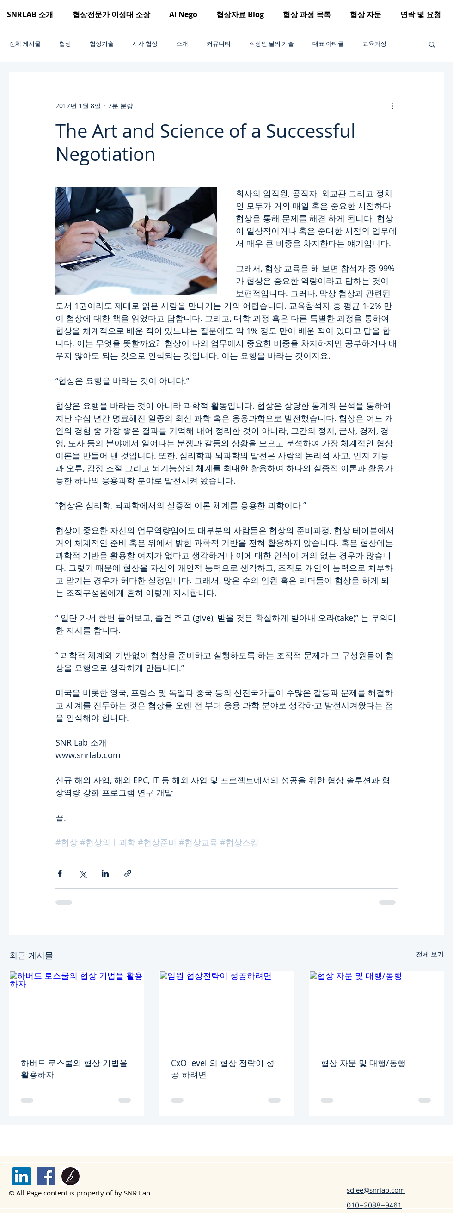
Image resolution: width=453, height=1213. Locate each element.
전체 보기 (430, 954)
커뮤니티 (219, 44)
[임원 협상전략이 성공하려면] (227, 1008)
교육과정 (374, 44)
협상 (65, 44)
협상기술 (102, 44)
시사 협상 (145, 44)
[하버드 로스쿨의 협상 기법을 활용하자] (76, 1008)
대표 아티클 (328, 44)
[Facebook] (46, 1176)
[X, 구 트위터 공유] (82, 873)
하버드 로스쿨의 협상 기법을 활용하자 (74, 1068)
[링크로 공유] (127, 873)
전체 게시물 (25, 44)
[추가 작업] (392, 105)
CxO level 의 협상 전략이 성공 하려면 (223, 1068)
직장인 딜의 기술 (271, 44)
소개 (182, 44)
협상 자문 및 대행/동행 (363, 1062)
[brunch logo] (70, 1176)
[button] (432, 44)
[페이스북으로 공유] (59, 873)
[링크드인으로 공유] (105, 873)
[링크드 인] (21, 1176)
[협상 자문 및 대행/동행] (376, 1008)
